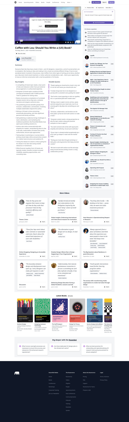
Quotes (68, 410)
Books (50, 380)
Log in (40, 26)
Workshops (52, 387)
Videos (67, 380)
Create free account (51, 26)
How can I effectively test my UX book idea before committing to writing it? (99, 50)
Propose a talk (87, 390)
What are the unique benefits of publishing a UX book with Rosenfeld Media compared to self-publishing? (100, 45)
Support (85, 383)
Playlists (68, 383)
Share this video (20, 53)
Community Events (71, 397)
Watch (42, 221)
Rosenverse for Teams (89, 387)
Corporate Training (54, 390)
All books (70, 296)
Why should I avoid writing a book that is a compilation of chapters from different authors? (100, 40)
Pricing (85, 376)
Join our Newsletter (54, 393)
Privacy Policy (103, 380)
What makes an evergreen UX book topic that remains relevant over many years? (100, 36)
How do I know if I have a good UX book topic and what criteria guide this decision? (100, 32)
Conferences (52, 383)
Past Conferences (70, 393)
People (68, 387)
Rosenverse (69, 376)
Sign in (104, 2)
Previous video (89, 7)
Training (68, 403)
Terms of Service (104, 376)
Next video (109, 7)
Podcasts (68, 400)
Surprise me (100, 7)
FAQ (84, 380)
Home (50, 376)
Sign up (111, 2)
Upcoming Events (70, 390)
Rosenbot (96, 2)
